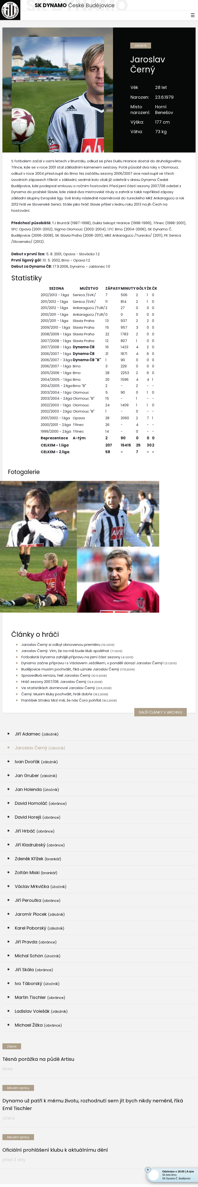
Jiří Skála (34, 880)
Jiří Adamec (37, 644)
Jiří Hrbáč (35, 741)
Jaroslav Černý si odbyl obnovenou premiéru (60, 554)
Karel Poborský (39, 838)
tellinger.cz (113, 1181)
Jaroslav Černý (40, 658)
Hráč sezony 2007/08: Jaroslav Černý (53, 591)
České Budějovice (75, 5)
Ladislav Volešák (41, 921)
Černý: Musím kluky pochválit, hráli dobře (56, 604)
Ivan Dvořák (36, 672)
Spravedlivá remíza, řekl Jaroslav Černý (56, 585)
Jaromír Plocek (40, 824)
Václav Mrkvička (41, 797)
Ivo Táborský (37, 894)
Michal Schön (38, 866)
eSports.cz (136, 1169)
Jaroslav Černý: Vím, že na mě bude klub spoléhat (65, 560)
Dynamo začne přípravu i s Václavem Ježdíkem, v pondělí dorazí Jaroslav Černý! (92, 573)
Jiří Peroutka (38, 810)
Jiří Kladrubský (40, 755)
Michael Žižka (38, 935)
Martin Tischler (40, 907)
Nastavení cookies (99, 1174)
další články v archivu (160, 622)
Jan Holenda (37, 699)
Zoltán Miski (36, 783)
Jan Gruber (36, 686)
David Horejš (38, 727)
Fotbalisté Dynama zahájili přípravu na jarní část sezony (70, 566)
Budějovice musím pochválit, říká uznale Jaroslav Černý (70, 579)
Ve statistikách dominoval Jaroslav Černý (58, 597)
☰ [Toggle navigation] (193, 15)
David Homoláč (41, 713)
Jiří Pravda (36, 852)
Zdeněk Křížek (38, 769)
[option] (34, 1128)
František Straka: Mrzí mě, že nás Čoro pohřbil (61, 610)
